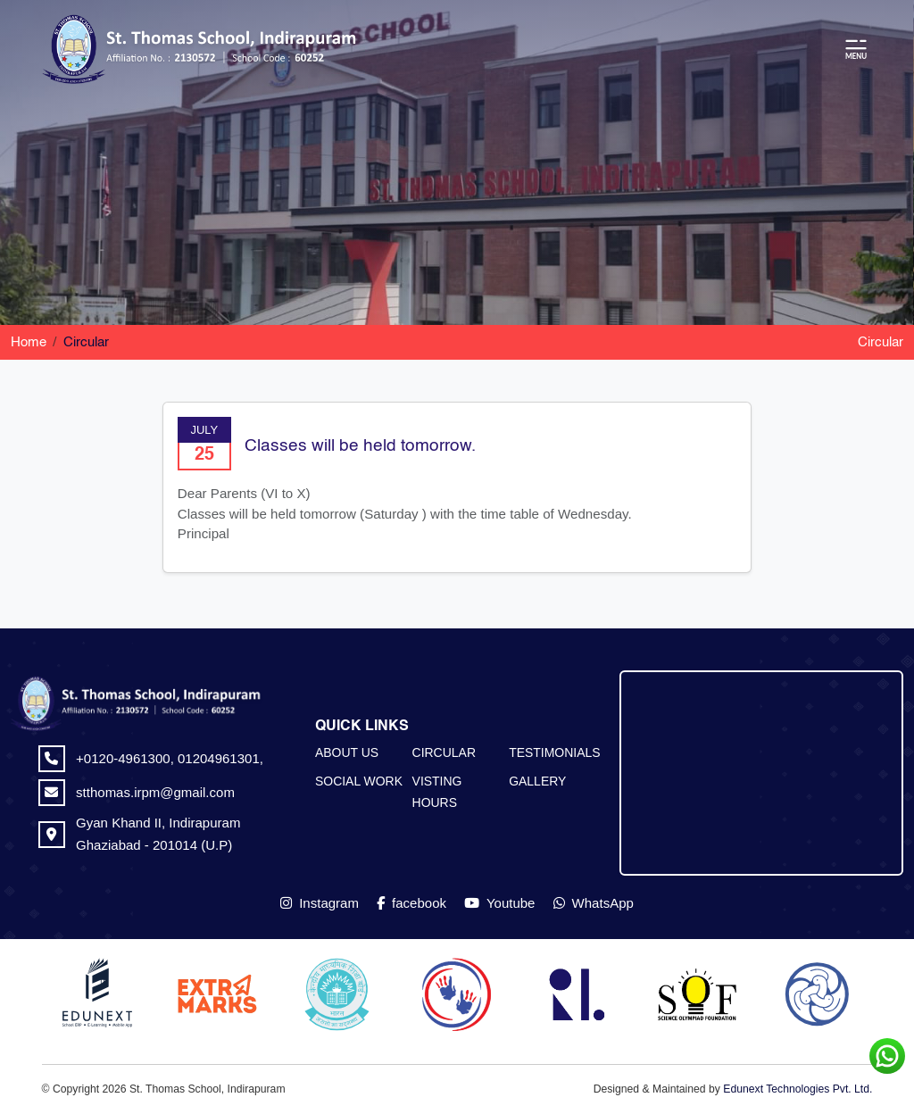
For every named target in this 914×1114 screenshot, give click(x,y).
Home (28, 342)
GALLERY (537, 781)
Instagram (319, 902)
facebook (411, 902)
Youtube (499, 902)
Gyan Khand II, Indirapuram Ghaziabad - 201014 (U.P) (158, 833)
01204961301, (220, 758)
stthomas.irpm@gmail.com (155, 792)
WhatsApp (593, 902)
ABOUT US (346, 752)
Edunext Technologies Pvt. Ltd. (797, 1089)
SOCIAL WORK (359, 781)
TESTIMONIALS (554, 752)
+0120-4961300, (127, 758)
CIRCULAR (444, 752)
